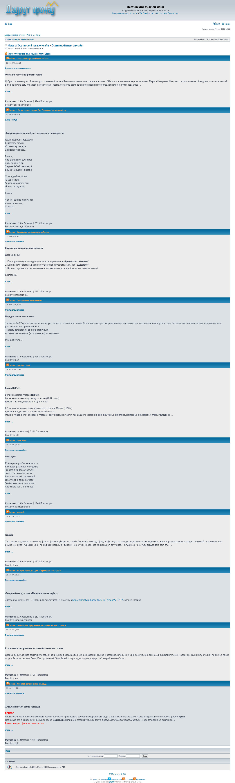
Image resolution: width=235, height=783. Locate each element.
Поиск (226, 24)
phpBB (111, 782)
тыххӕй (20, 512)
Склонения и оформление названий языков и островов (41, 625)
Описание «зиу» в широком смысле (32, 58)
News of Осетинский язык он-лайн (27, 45)
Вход (8, 24)
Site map (24, 39)
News (31, 39)
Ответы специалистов (14, 241)
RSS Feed (127, 779)
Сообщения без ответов (15, 35)
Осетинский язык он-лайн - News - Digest (32, 53)
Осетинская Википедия (167, 13)
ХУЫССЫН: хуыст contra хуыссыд (31, 684)
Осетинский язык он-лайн (67, 45)
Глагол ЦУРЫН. (23, 365)
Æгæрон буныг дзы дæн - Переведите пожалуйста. (39, 570)
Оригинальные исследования (17, 68)
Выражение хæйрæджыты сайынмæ (33, 232)
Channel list (139, 779)
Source (9, 53)
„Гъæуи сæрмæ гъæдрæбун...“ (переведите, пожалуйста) (41, 110)
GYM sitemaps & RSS (117, 774)
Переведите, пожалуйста (15, 450)
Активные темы (33, 35)
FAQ (217, 24)
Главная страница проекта (125, 13)
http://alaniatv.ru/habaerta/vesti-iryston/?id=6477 (97, 600)
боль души (21, 440)
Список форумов (12, 39)
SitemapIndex (115, 779)
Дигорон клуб (11, 119)
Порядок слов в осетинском (29, 300)
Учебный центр (147, 13)
